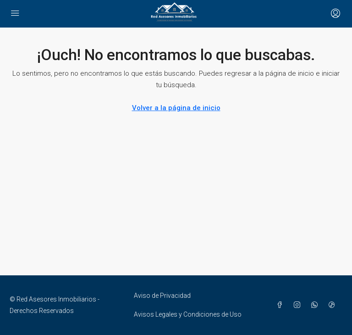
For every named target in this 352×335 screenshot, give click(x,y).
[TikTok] (334, 305)
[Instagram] (299, 305)
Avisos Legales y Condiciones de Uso (188, 314)
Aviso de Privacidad (162, 295)
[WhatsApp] (316, 305)
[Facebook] (281, 305)
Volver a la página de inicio (176, 108)
